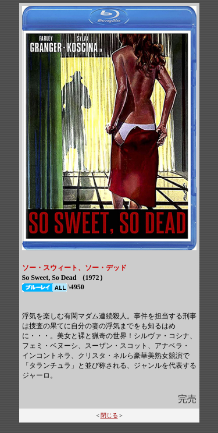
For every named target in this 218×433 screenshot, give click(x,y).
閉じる (109, 415)
